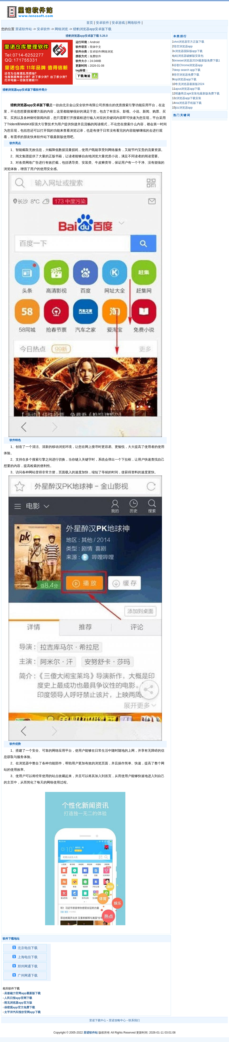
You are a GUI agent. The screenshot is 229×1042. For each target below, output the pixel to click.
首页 (89, 22)
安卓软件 (102, 22)
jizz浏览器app (183, 107)
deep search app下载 (187, 70)
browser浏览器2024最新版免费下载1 (197, 60)
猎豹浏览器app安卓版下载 (92, 29)
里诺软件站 (23, 29)
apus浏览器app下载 (187, 88)
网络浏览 (61, 29)
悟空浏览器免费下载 (186, 74)
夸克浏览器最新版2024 (189, 84)
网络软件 (134, 22)
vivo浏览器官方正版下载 (189, 41)
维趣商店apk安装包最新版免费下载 (197, 93)
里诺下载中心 (97, 1020)
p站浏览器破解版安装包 (189, 55)
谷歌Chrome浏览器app (188, 65)
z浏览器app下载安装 (188, 98)
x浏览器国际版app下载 (188, 51)
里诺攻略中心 (117, 1020)
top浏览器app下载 (185, 79)
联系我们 (134, 1020)
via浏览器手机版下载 (188, 103)
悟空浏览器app (183, 46)
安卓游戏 (118, 22)
